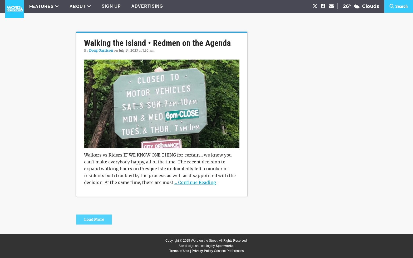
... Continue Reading (195, 182)
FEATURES (41, 6)
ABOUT (78, 6)
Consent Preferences (229, 251)
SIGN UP (111, 6)
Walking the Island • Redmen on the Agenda (157, 43)
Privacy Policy (202, 251)
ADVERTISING (147, 6)
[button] (398, 6)
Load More (94, 219)
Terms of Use (179, 251)
